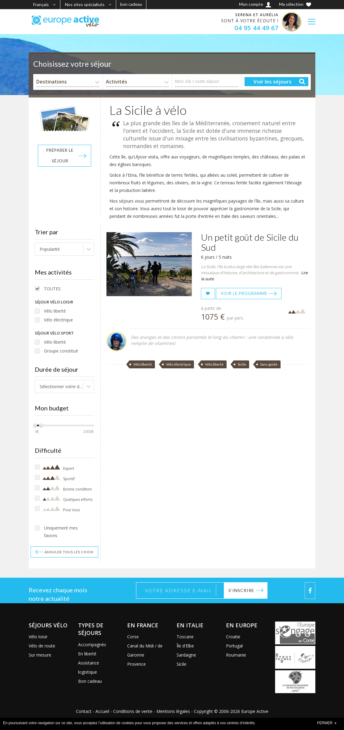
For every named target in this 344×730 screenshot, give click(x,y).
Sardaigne (186, 655)
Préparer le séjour (59, 155)
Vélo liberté (55, 311)
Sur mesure (40, 655)
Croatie (233, 637)
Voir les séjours (272, 81)
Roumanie (236, 655)
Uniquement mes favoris (61, 531)
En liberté (87, 654)
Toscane (185, 637)
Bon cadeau (90, 681)
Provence (136, 664)
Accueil (102, 711)
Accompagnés (92, 644)
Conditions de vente (132, 711)
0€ (37, 432)
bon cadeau (131, 4)
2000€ (88, 432)
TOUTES (52, 289)
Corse (133, 637)
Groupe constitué (61, 351)
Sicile (242, 364)
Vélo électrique (58, 320)
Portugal (234, 646)
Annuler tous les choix (69, 552)
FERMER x (326, 723)
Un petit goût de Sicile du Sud (250, 242)
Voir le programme (244, 293)
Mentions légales (173, 711)
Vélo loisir (38, 637)
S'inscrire (241, 590)
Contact (83, 711)
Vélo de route (42, 646)
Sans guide (269, 364)
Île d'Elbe (185, 646)
